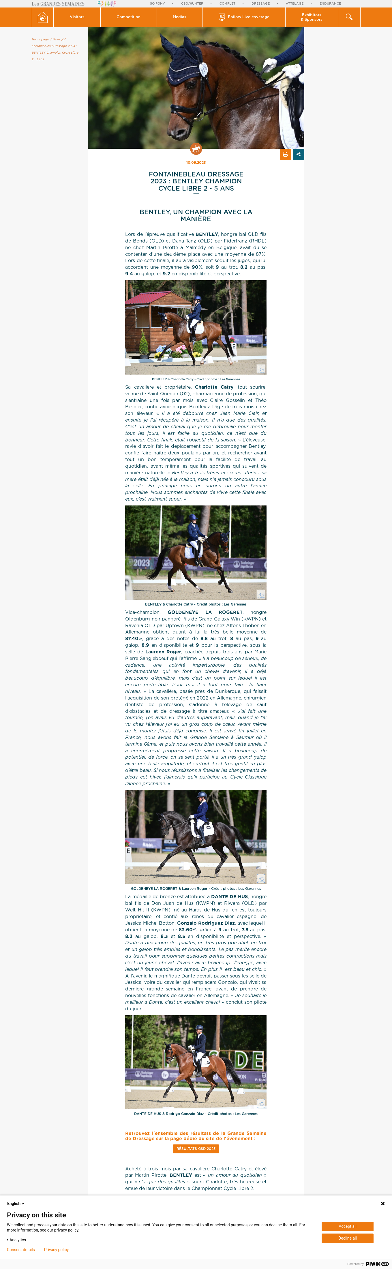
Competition (128, 17)
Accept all (348, 1226)
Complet (227, 3)
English (16, 1203)
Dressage (261, 3)
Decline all (347, 1238)
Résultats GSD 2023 (196, 1148)
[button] (77, 17)
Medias (179, 17)
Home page (40, 39)
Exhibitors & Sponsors (311, 17)
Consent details (21, 1249)
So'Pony (157, 3)
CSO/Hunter (192, 3)
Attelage (294, 3)
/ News (55, 39)
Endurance (330, 3)
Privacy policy (56, 1249)
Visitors (77, 17)
